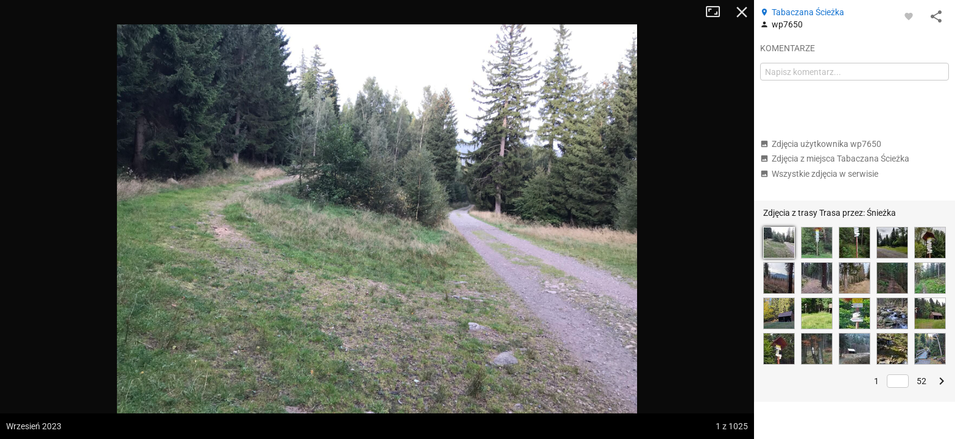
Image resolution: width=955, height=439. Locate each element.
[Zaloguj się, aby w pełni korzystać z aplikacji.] (908, 16)
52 (921, 381)
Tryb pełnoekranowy (717, 12)
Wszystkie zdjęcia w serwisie (819, 174)
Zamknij (742, 12)
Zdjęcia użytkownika (820, 144)
